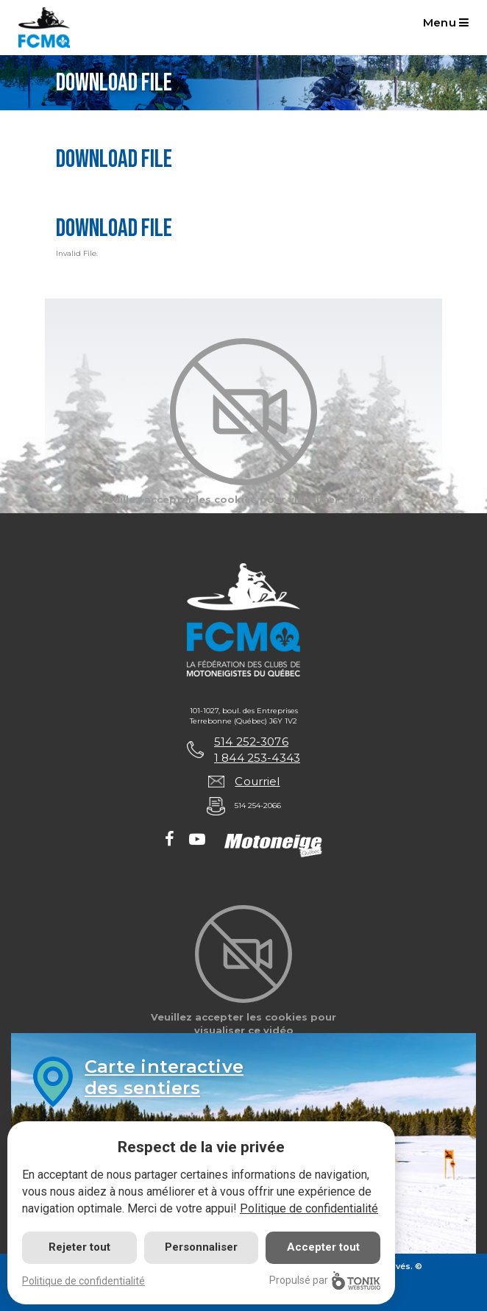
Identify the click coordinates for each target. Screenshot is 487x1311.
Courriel (257, 781)
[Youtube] (197, 840)
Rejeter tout (79, 1247)
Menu (446, 22)
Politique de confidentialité (309, 1208)
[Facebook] (169, 840)
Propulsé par (324, 1280)
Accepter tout (323, 1247)
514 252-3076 (251, 742)
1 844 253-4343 (257, 758)
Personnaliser (201, 1247)
